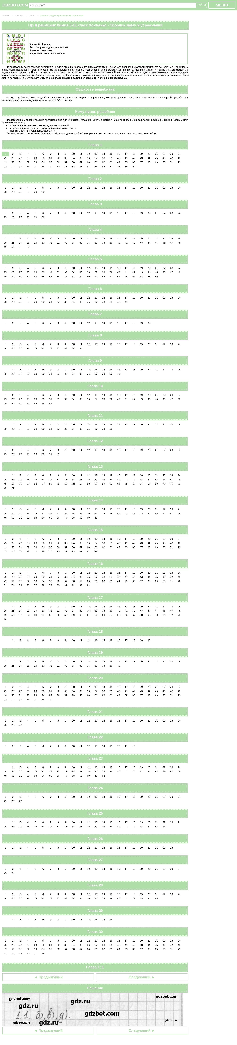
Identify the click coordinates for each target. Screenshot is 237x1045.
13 (96, 154)
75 (20, 166)
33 (65, 158)
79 (50, 166)
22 (164, 154)
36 (88, 158)
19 (141, 154)
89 (126, 166)
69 (156, 162)
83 (81, 166)
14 (103, 154)
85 (96, 166)
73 (5, 166)
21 (156, 154)
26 (12, 158)
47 (171, 158)
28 (28, 158)
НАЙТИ (201, 5)
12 (88, 154)
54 (43, 162)
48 (179, 158)
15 (111, 154)
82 (73, 166)
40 (118, 158)
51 (20, 162)
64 (118, 162)
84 (88, 166)
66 (133, 162)
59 (81, 162)
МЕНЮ (222, 5)
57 (65, 162)
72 (179, 162)
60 (88, 162)
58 (73, 162)
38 (103, 158)
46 (164, 158)
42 (133, 158)
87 (111, 166)
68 (149, 162)
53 (35, 162)
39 (111, 158)
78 (43, 166)
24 (179, 154)
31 (50, 158)
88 (118, 166)
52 (28, 162)
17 (126, 154)
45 (156, 158)
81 (65, 166)
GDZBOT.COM (15, 5)
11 (81, 154)
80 (58, 166)
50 (12, 162)
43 (141, 158)
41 (126, 158)
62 (103, 162)
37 (96, 158)
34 (73, 158)
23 (171, 154)
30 (43, 158)
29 (35, 158)
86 (103, 166)
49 (5, 162)
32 (58, 158)
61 (96, 162)
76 (28, 166)
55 (50, 162)
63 (111, 162)
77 (35, 166)
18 (133, 154)
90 (133, 166)
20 (149, 154)
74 (12, 166)
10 (73, 154)
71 (171, 162)
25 (5, 158)
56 (58, 162)
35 (81, 158)
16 (118, 154)
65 (126, 162)
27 (20, 158)
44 (149, 158)
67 (141, 162)
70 (164, 162)
